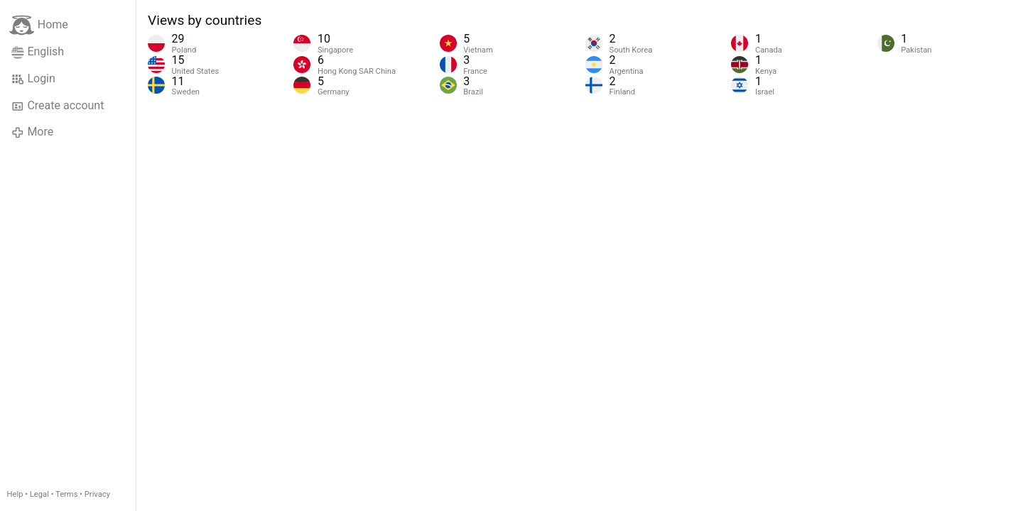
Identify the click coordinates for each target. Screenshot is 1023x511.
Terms (66, 494)
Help (15, 494)
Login (33, 79)
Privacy (97, 494)
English (37, 52)
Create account (57, 106)
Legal (39, 494)
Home (38, 25)
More (32, 132)
